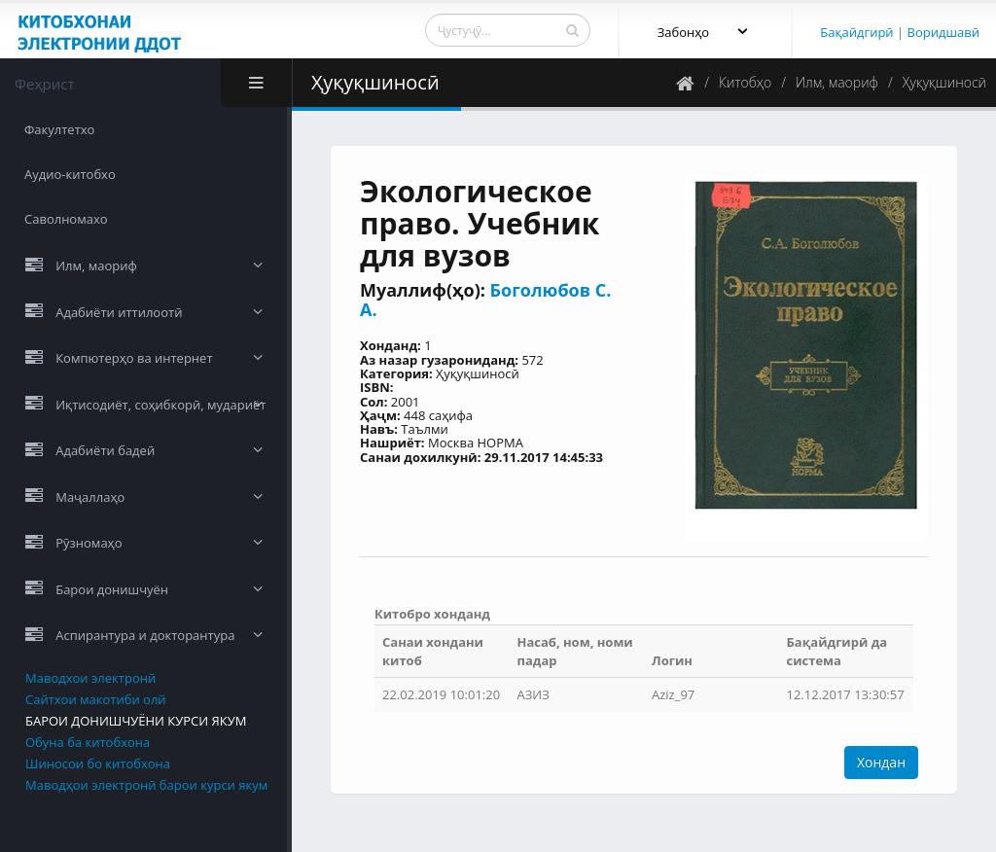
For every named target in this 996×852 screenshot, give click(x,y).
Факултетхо (59, 129)
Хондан (881, 762)
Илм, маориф (837, 82)
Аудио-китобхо (70, 174)
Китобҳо (745, 82)
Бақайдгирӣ (856, 32)
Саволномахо (66, 219)
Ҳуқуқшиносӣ (944, 82)
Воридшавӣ (943, 32)
